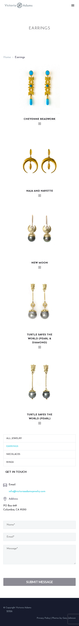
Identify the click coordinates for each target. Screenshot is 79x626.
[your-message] (39, 554)
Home (7, 57)
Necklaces (13, 454)
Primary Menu (72, 5)
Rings (10, 462)
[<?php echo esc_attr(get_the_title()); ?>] (39, 124)
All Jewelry (14, 438)
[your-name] (39, 525)
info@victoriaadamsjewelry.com (27, 491)
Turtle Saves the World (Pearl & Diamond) (39, 338)
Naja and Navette (39, 191)
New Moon (39, 263)
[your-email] (39, 537)
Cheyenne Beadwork (39, 119)
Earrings (12, 446)
